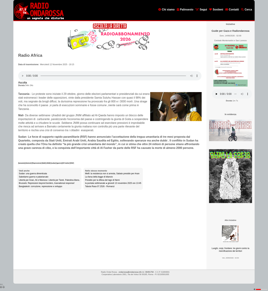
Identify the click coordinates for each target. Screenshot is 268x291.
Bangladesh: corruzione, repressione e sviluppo (40, 186)
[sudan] (54, 163)
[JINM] (48, 163)
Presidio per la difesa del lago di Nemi (102, 180)
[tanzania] (21, 163)
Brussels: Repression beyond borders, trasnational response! (47, 183)
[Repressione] (37, 163)
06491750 (149, 272)
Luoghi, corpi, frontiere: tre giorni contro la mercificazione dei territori (230, 249)
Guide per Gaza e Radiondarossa (230, 30)
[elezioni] (28, 163)
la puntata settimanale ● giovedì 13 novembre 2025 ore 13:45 (113, 183)
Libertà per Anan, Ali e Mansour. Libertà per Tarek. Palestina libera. (49, 180)
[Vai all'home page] (39, 19)
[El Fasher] (66, 163)
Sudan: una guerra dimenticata (33, 173)
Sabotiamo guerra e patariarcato (33, 177)
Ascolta (22, 82)
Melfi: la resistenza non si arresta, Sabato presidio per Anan (112, 173)
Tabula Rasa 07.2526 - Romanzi (99, 186)
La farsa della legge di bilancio (99, 177)
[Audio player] (109, 75)
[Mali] (44, 163)
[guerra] (59, 163)
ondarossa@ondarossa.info (130, 272)
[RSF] (72, 163)
